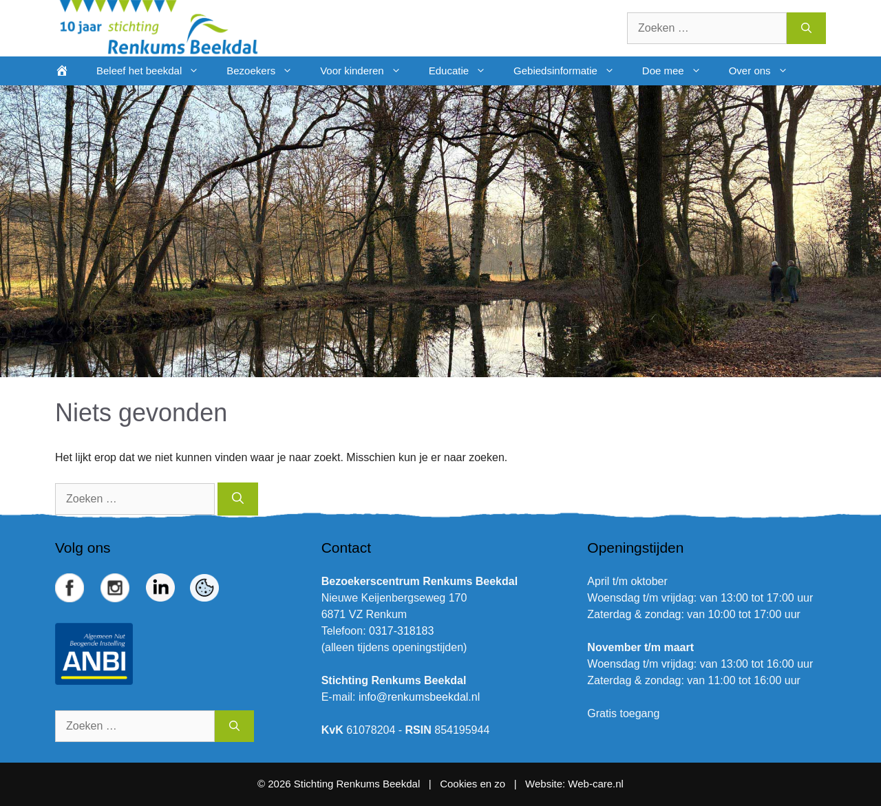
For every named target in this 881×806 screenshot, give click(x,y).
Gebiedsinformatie (570, 70)
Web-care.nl (596, 783)
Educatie (464, 70)
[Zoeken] (806, 28)
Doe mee (678, 70)
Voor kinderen (367, 70)
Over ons (765, 70)
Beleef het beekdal (154, 70)
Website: (545, 783)
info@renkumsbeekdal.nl (419, 697)
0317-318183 (401, 631)
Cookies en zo (474, 783)
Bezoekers (266, 70)
